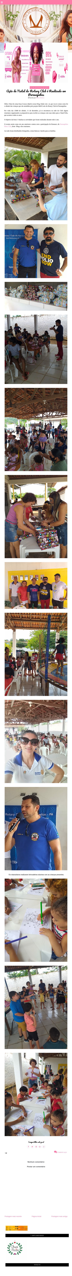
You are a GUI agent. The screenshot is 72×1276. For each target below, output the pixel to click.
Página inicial (36, 1216)
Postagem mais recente (13, 1216)
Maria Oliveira (40, 98)
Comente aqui (60, 1151)
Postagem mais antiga (59, 1216)
